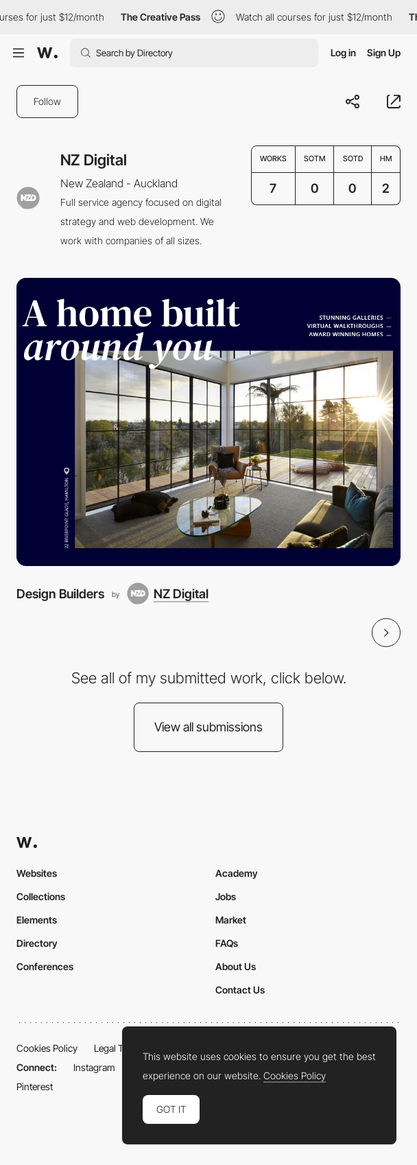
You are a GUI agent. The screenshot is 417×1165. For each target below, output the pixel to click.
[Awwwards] (47, 52)
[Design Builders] (208, 422)
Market (230, 920)
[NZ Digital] (167, 593)
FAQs (226, 943)
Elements (36, 920)
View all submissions (208, 727)
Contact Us (240, 990)
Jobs (225, 896)
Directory (37, 943)
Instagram (94, 1067)
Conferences (44, 966)
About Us (235, 966)
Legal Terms (119, 1048)
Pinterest (34, 1086)
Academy (236, 873)
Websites (36, 873)
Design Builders (60, 593)
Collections (40, 896)
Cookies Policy (47, 1048)
